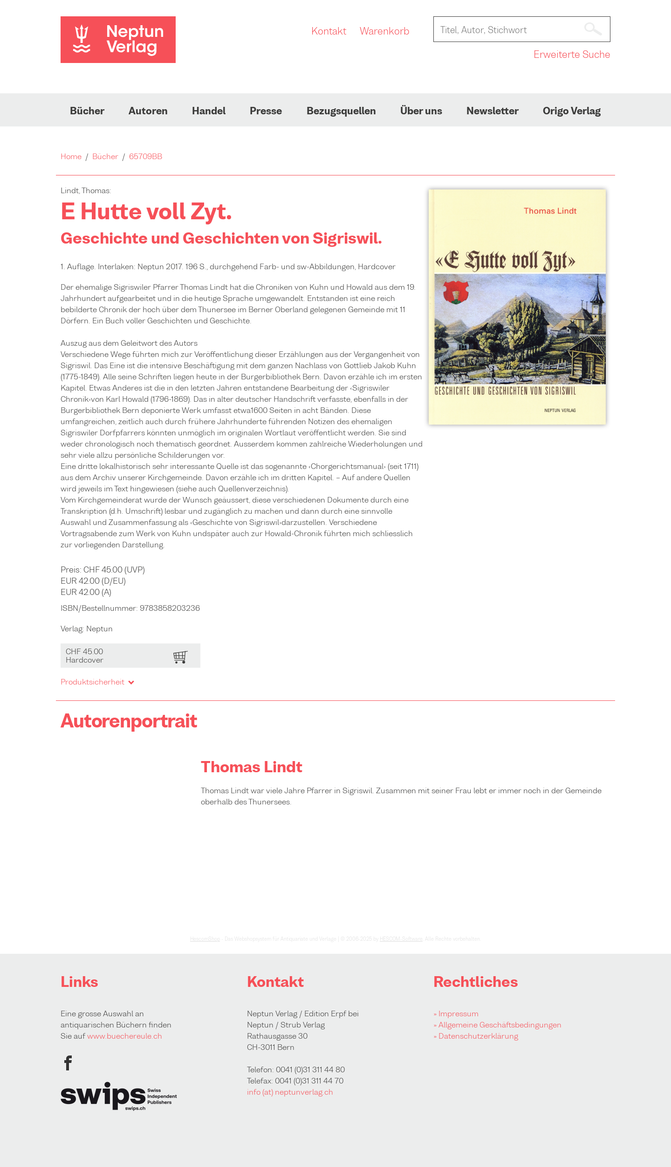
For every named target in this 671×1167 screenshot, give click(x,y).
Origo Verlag (572, 111)
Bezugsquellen (341, 111)
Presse (266, 111)
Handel (209, 111)
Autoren (148, 111)
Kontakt (328, 31)
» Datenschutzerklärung (475, 1036)
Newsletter (492, 111)
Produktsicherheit (97, 681)
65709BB (145, 156)
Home (71, 156)
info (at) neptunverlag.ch (290, 1092)
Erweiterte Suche (572, 54)
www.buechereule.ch (124, 1036)
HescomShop (205, 939)
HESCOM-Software (401, 939)
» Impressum (456, 1013)
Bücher (87, 111)
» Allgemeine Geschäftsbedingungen (497, 1024)
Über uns (421, 111)
